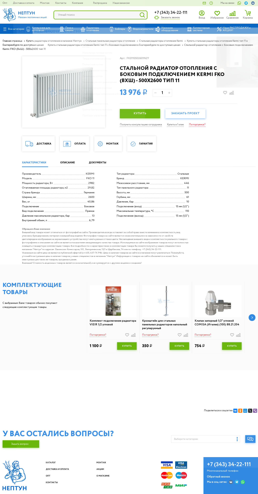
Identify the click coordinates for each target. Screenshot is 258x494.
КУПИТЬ (141, 114)
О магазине (121, 477)
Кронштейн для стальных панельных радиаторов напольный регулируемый (160, 325)
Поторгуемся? (201, 124)
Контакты (61, 3)
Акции (117, 470)
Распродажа (100, 3)
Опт (5, 3)
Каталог (60, 463)
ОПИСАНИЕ (73, 163)
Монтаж (45, 3)
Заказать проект (189, 114)
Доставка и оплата (24, 3)
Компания (78, 3)
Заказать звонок (170, 17)
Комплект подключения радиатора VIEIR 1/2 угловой (110, 323)
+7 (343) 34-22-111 (170, 13)
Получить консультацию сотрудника (142, 124)
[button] (252, 318)
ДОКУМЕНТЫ (107, 163)
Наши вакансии (121, 3)
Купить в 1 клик (178, 124)
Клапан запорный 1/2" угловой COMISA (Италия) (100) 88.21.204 (218, 323)
